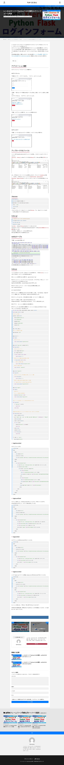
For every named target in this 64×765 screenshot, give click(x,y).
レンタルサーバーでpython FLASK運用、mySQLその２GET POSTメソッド (34, 656)
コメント (13, 676)
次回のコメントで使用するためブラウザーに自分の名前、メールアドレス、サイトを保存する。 (28, 699)
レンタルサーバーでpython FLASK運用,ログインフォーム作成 (32, 39)
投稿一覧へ (36, 643)
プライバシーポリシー (28, 758)
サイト (13, 695)
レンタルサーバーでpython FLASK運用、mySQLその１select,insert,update (34, 663)
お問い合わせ (37, 758)
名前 (13, 686)
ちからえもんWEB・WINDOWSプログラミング (35, 761)
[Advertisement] (32, 31)
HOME (5, 39)
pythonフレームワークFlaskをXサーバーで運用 (24, 16)
